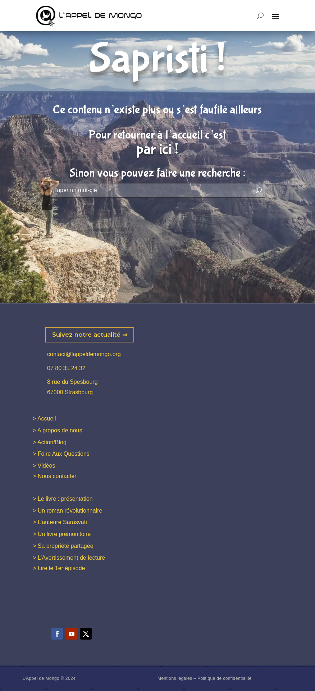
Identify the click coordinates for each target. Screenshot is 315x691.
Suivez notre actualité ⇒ (89, 334)
